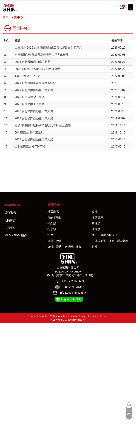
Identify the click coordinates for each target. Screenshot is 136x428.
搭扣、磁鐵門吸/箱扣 (105, 235)
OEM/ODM (12, 205)
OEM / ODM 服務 (16, 235)
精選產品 (53, 211)
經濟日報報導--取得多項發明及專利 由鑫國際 (43, 125)
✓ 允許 (4, 333)
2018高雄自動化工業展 (29, 132)
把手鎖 (51, 229)
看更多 (5, 361)
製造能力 (11, 227)
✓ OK (64, 426)
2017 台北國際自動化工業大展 (34, 139)
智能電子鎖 (54, 217)
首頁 (5, 17)
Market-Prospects (80, 316)
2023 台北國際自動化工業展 (32, 61)
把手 (50, 235)
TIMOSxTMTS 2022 (27, 76)
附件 (94, 246)
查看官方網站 (20, 361)
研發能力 (11, 220)
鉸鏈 (94, 211)
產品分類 (53, 205)
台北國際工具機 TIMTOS (30, 146)
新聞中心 (17, 17)
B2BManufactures (59, 316)
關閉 (3, 325)
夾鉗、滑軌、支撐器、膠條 (64, 246)
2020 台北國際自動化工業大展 (34, 111)
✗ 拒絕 (4, 337)
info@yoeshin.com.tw (73, 292)
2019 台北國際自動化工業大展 (34, 118)
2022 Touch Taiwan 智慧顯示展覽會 (37, 69)
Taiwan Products (38, 316)
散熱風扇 (97, 217)
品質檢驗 (11, 212)
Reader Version (100, 316)
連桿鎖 (96, 229)
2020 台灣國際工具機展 (29, 104)
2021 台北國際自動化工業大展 (34, 90)
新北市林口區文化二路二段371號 (72, 275)
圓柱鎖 (96, 223)
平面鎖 (51, 223)
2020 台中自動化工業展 (29, 97)
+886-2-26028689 (72, 281)
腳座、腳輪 (54, 241)
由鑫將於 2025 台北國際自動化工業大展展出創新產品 (48, 47)
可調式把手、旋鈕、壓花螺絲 (110, 241)
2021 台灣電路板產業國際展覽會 (35, 83)
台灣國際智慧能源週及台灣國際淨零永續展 (42, 54)
